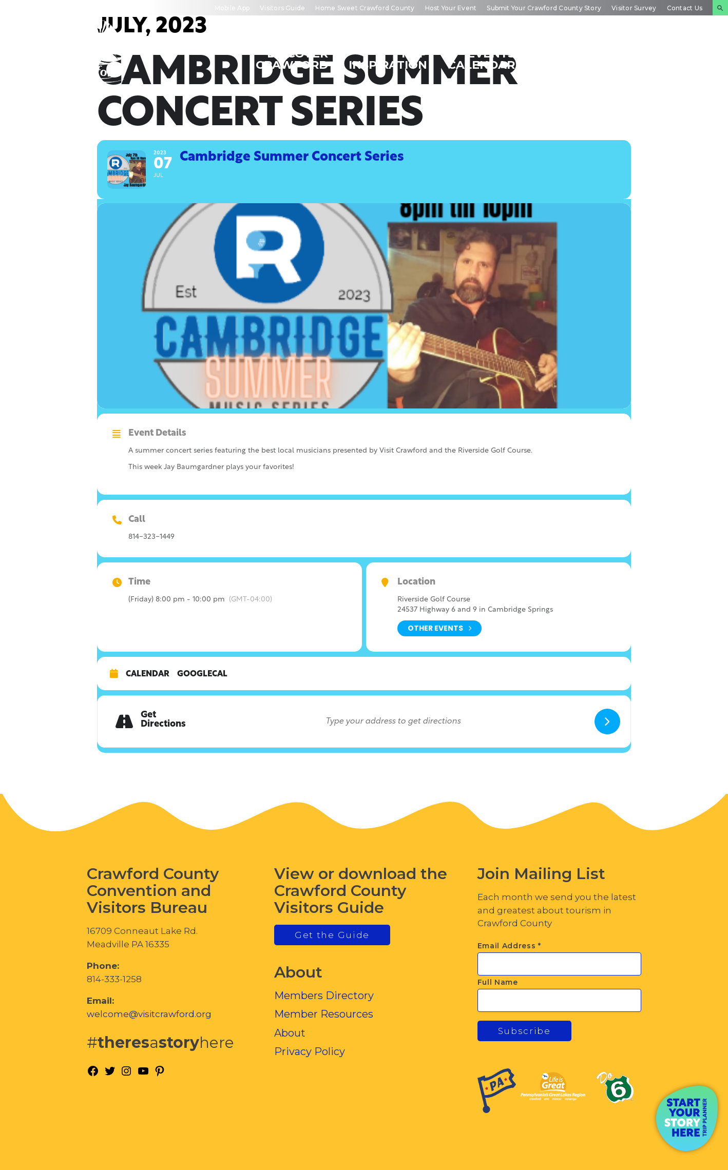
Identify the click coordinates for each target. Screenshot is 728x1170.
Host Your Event (451, 8)
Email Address (509, 945)
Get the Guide (332, 935)
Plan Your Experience (666, 59)
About (289, 1033)
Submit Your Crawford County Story (544, 8)
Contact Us (684, 8)
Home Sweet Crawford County (364, 8)
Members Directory (324, 995)
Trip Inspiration (388, 59)
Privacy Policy (309, 1051)
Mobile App (232, 8)
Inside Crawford (571, 59)
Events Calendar (481, 59)
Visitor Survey (633, 8)
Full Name (497, 982)
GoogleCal (202, 674)
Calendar (147, 674)
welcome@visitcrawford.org (149, 1014)
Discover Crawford (292, 59)
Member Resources (323, 1014)
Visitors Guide (282, 8)
